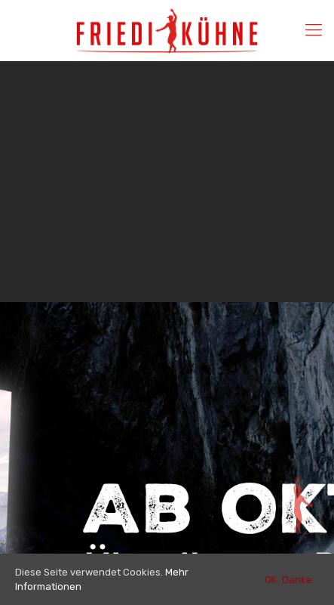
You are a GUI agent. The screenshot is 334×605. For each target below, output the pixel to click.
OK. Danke (288, 579)
